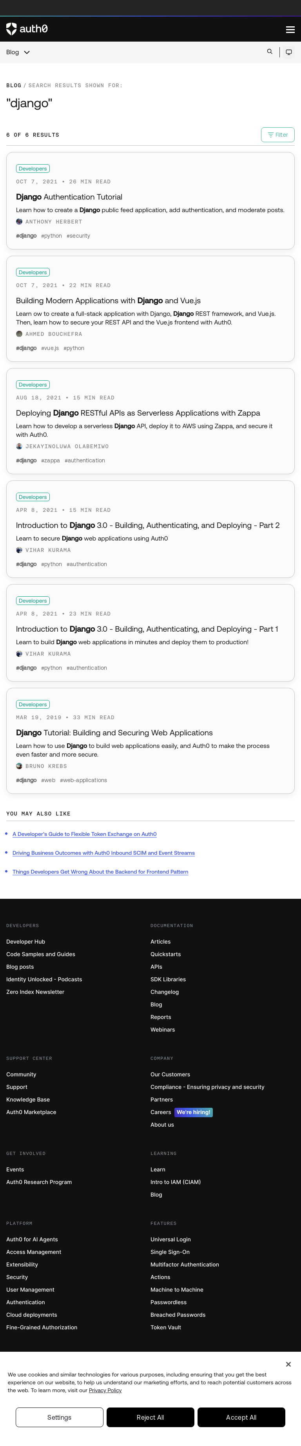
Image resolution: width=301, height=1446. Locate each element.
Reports (160, 1017)
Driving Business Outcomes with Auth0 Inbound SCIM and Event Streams (104, 853)
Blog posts (20, 967)
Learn (157, 1169)
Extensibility (22, 1264)
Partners (161, 1099)
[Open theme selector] (289, 52)
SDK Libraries (168, 979)
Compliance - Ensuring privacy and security (207, 1087)
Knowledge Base (28, 1099)
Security (17, 1277)
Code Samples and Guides (40, 954)
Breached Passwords (177, 1315)
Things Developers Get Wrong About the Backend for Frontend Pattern (101, 872)
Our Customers (170, 1074)
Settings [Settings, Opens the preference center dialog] (59, 1419)
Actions (160, 1277)
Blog (12, 52)
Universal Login (170, 1239)
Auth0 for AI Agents (32, 1239)
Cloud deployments (31, 1315)
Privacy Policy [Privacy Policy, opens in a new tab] (105, 1392)
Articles (160, 941)
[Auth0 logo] (146, 29)
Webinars (162, 1029)
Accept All (241, 1419)
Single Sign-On (170, 1252)
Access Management (33, 1252)
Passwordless (168, 1302)
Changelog (164, 992)
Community (21, 1074)
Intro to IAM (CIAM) (175, 1182)
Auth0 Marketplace (31, 1112)
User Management (30, 1290)
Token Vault (165, 1327)
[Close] (288, 1366)
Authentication (25, 1302)
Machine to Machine (176, 1290)
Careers (181, 1112)
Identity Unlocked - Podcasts (44, 979)
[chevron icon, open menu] (26, 52)
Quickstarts (165, 954)
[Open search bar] (270, 52)
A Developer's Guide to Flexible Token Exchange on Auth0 (85, 834)
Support (16, 1087)
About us (162, 1125)
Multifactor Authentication (184, 1264)
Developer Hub (25, 941)
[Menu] (290, 29)
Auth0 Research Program (39, 1182)
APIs (156, 967)
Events (15, 1169)
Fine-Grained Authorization (41, 1327)
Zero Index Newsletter (35, 992)
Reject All (150, 1419)
